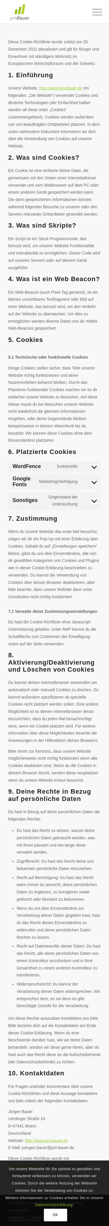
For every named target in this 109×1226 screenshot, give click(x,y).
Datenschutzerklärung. (54, 1205)
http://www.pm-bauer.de (60, 88)
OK (55, 1215)
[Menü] (92, 12)
